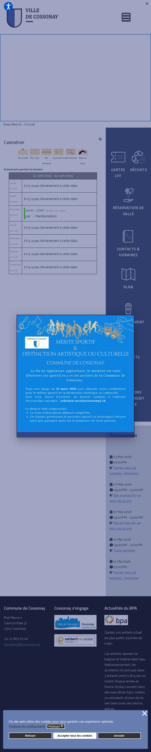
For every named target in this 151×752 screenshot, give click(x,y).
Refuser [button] (30, 735)
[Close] (147, 3)
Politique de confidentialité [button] (27, 726)
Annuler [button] (119, 735)
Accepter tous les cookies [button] (74, 735)
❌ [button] (144, 713)
